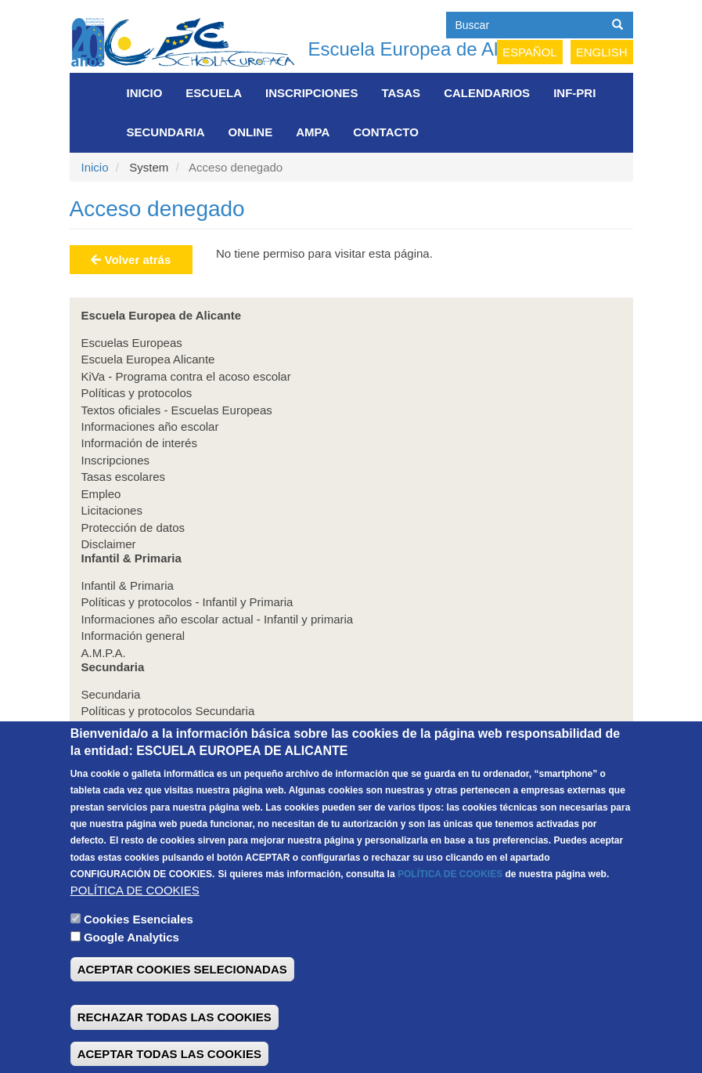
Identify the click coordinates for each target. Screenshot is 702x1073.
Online (251, 132)
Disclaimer (108, 544)
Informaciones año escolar (150, 426)
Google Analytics (131, 968)
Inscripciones (311, 92)
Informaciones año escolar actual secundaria (198, 727)
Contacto (386, 132)
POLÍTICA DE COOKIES (450, 906)
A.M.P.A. (103, 652)
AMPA (312, 132)
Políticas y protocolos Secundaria (168, 710)
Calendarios (487, 92)
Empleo (101, 493)
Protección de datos (133, 527)
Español (529, 52)
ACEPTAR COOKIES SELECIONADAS (182, 1001)
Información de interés (139, 443)
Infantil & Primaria (127, 585)
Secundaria (166, 132)
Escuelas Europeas (131, 342)
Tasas (400, 92)
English (602, 52)
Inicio (145, 92)
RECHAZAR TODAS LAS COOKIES (174, 1049)
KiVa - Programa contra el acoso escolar (186, 376)
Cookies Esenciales (138, 951)
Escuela (213, 92)
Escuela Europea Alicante (148, 359)
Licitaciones (111, 510)
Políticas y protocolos (137, 392)
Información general (133, 635)
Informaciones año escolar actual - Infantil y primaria (217, 619)
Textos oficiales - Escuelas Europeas (176, 410)
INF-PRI (574, 92)
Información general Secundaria (164, 744)
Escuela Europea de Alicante (428, 49)
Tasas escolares (123, 476)
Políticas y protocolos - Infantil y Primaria (187, 602)
